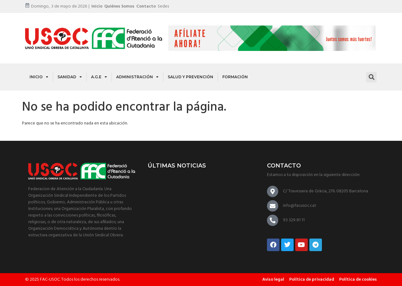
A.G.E (99, 77)
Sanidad (69, 77)
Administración (137, 77)
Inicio (96, 6)
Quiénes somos (119, 6)
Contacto (146, 6)
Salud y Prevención (190, 76)
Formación (235, 76)
